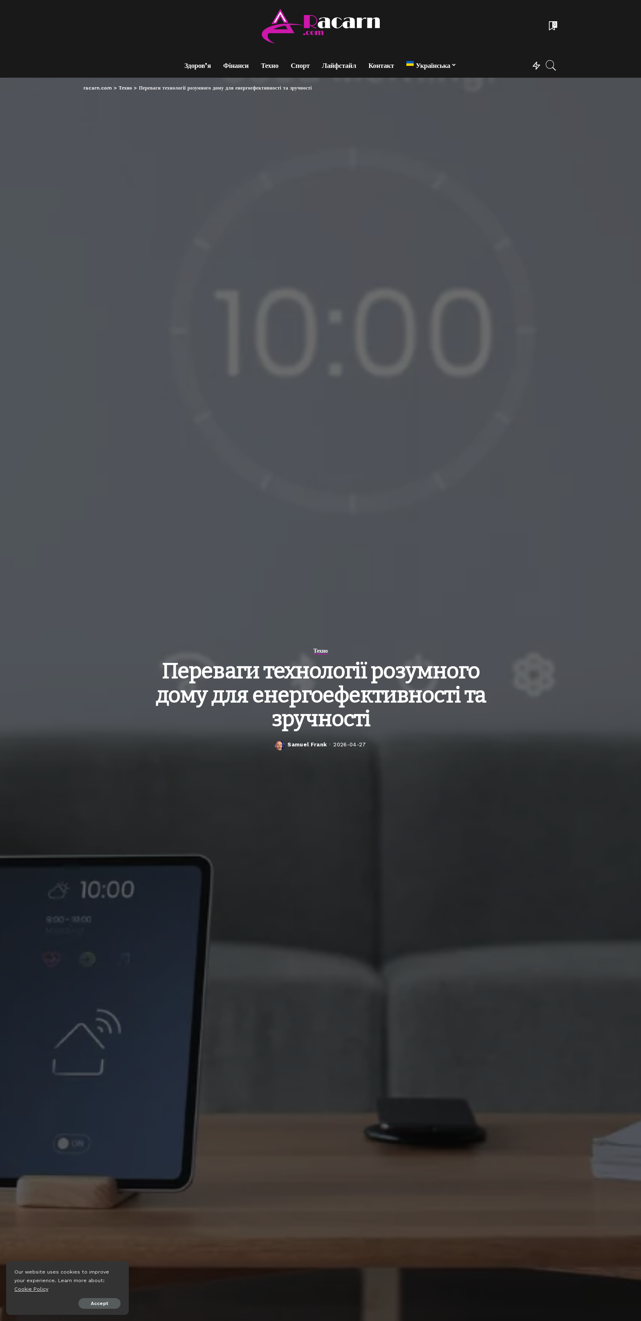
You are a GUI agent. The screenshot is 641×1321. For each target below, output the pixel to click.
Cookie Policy (31, 1289)
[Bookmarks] (552, 26)
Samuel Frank (307, 744)
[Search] (551, 65)
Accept (99, 1303)
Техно (320, 651)
